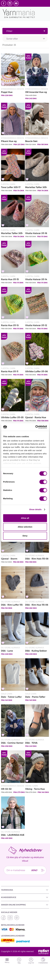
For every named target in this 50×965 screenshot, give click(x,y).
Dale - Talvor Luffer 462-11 (11, 697)
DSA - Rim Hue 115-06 (36, 605)
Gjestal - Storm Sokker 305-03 (9, 558)
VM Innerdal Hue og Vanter (36, 92)
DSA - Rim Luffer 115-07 (12, 605)
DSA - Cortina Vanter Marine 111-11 (12, 743)
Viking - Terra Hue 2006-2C (35, 789)
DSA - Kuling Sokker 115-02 (36, 651)
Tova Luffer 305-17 (10, 187)
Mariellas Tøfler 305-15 (36, 187)
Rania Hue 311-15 (10, 279)
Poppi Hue (7, 92)
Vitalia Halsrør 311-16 (36, 233)
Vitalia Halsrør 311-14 (36, 279)
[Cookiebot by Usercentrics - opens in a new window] (35, 427)
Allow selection (25, 527)
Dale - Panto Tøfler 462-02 (35, 697)
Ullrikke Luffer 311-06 (36, 371)
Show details (35, 509)
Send (34, 870)
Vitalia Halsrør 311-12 (36, 325)
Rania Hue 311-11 (9, 371)
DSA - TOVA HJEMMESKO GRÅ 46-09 (37, 743)
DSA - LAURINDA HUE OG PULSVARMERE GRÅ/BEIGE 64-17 (12, 835)
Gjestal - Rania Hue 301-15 (35, 417)
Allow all (25, 518)
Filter (25, 31)
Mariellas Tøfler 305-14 (12, 233)
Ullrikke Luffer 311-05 (12, 417)
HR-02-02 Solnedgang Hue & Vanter (11, 789)
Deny (25, 536)
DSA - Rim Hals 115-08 (36, 558)
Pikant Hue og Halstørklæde (9, 141)
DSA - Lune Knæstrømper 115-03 (12, 651)
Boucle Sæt (31, 141)
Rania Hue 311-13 (10, 325)
